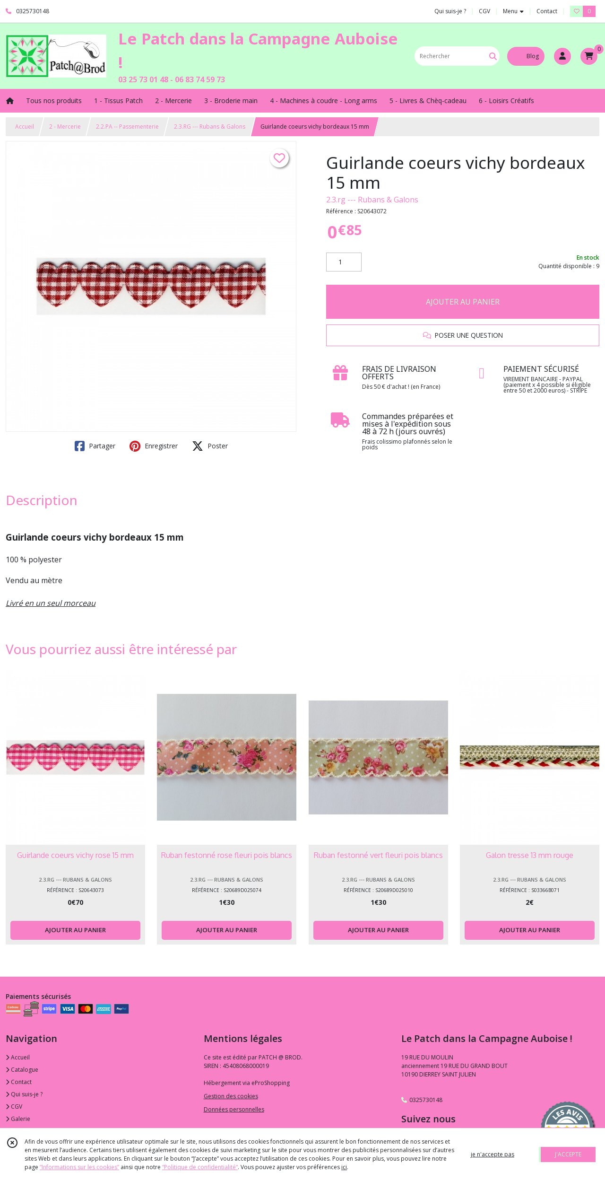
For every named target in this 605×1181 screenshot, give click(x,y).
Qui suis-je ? (24, 1094)
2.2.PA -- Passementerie (127, 126)
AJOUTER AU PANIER (463, 302)
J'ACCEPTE (568, 1154)
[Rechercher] (493, 56)
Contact (546, 11)
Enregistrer (154, 446)
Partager (95, 446)
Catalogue (22, 1070)
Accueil (24, 126)
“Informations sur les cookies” (79, 1167)
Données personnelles (234, 1109)
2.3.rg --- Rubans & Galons (372, 199)
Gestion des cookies (231, 1096)
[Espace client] (562, 56)
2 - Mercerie (65, 126)
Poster (210, 446)
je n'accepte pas (492, 1154)
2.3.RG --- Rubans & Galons (209, 126)
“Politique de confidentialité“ (200, 1167)
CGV (14, 1106)
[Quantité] (344, 262)
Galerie (18, 1119)
